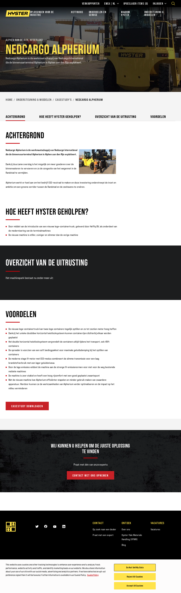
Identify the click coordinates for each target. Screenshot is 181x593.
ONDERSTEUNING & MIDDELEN (154, 13)
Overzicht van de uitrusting (115, 117)
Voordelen (158, 117)
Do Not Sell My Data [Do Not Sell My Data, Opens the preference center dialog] (135, 567)
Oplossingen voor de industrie (42, 13)
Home (9, 99)
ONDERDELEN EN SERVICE (97, 13)
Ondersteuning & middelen (34, 99)
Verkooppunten (91, 3)
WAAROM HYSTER (125, 13)
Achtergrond (15, 117)
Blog (124, 545)
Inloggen (159, 3)
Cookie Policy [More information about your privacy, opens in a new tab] (93, 575)
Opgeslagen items (136, 3)
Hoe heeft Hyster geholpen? (60, 117)
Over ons (126, 529)
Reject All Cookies (135, 577)
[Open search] (173, 3)
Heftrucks (77, 12)
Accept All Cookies (135, 586)
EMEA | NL (111, 3)
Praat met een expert (103, 535)
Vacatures (155, 529)
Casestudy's (63, 99)
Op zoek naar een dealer (104, 529)
